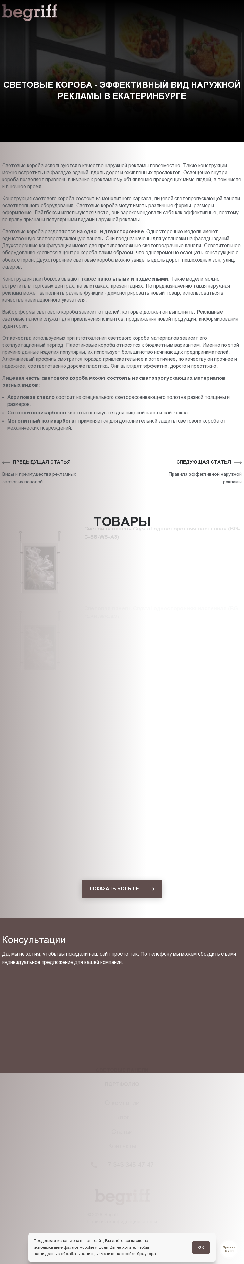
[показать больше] (122, 889)
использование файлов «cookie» (65, 1247)
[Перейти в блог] (229, 1249)
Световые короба (23, 165)
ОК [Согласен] (201, 1247)
